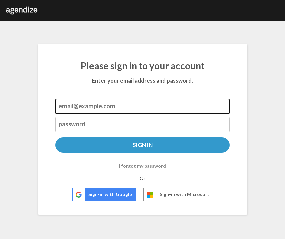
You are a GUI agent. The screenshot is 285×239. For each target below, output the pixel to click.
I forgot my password (142, 166)
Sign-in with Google (102, 194)
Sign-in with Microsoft (176, 195)
